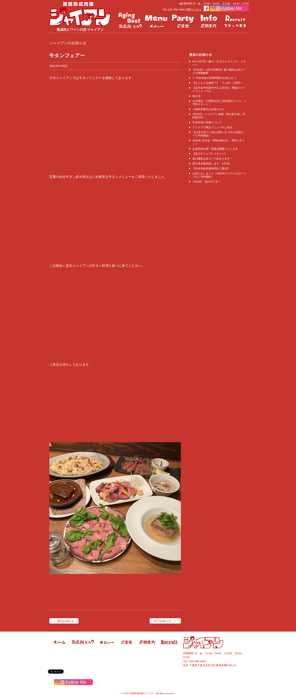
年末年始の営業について (207, 122)
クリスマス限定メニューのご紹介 (212, 127)
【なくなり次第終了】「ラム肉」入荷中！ (217, 82)
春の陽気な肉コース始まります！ (212, 158)
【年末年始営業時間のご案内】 (211, 168)
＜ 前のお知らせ (63, 621)
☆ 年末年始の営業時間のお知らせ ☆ (214, 77)
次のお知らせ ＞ (165, 621)
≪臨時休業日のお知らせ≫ (208, 109)
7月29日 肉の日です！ (206, 181)
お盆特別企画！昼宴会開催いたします (215, 148)
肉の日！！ (199, 96)
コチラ (198, 9)
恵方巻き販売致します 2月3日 (211, 163)
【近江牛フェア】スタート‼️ (209, 153)
